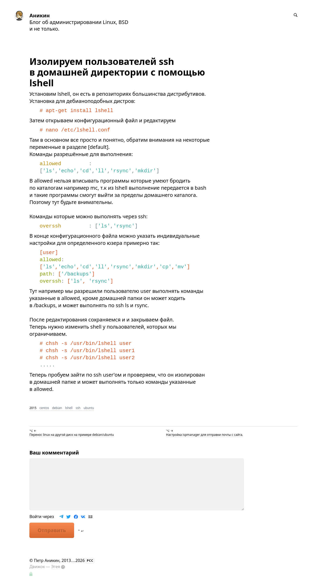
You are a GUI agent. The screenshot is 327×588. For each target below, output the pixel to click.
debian (57, 408)
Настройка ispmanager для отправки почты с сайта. (204, 435)
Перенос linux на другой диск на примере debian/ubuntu (71, 435)
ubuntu (89, 408)
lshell (69, 408)
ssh (78, 408)
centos (44, 408)
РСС (90, 560)
